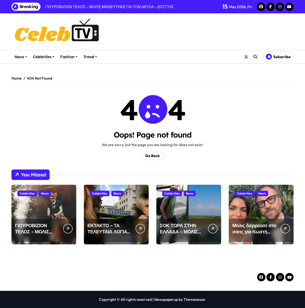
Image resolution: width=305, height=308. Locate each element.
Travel (90, 56)
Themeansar (194, 299)
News (21, 56)
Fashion (68, 56)
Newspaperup (166, 299)
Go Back (152, 155)
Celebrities (44, 56)
